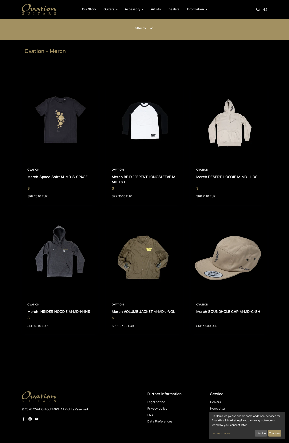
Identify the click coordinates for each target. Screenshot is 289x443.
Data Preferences (159, 421)
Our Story (89, 9)
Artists (156, 9)
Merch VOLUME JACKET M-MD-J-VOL (143, 311)
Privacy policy (157, 408)
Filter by (144, 28)
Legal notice (156, 402)
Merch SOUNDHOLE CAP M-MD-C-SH (228, 311)
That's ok (274, 433)
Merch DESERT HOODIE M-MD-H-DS (227, 176)
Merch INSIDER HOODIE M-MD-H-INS (58, 311)
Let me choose (221, 433)
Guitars (109, 9)
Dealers (174, 9)
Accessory (133, 9)
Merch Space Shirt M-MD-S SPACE (57, 176)
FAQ (150, 415)
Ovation (33, 169)
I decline (261, 433)
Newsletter (217, 408)
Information (196, 9)
